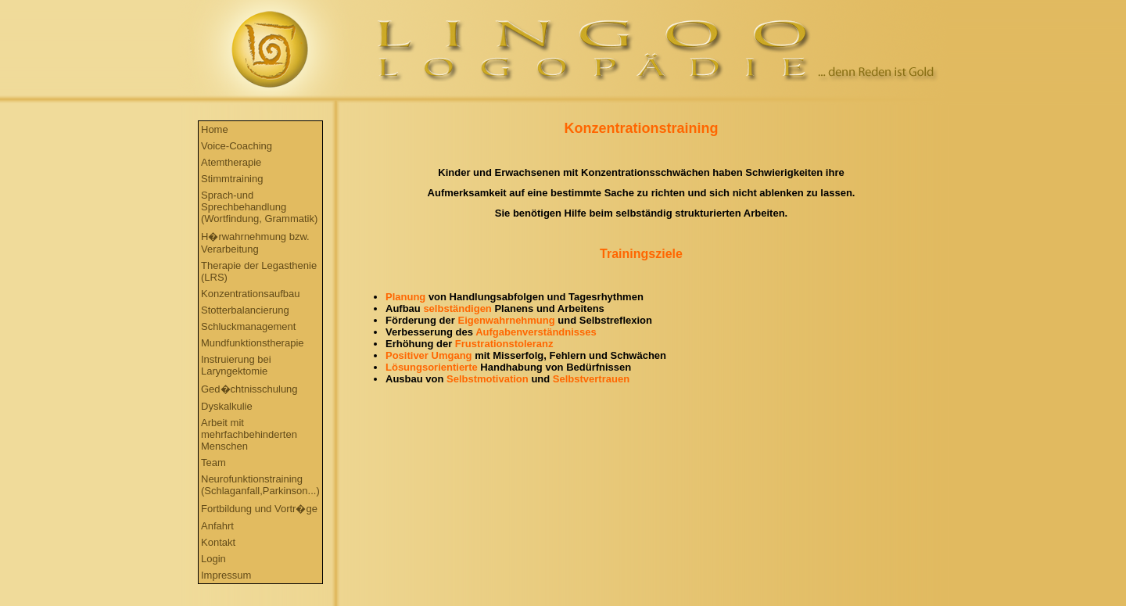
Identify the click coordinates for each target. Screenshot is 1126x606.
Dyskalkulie (227, 406)
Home (214, 129)
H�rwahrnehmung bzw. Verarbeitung (255, 243)
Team (213, 462)
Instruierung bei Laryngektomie (236, 365)
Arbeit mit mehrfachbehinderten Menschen (249, 434)
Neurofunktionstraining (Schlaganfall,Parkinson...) (260, 485)
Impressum (226, 575)
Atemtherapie (231, 162)
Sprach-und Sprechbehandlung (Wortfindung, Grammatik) (259, 206)
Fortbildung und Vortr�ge (259, 509)
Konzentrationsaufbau (250, 293)
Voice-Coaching (236, 146)
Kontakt (218, 542)
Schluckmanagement (248, 326)
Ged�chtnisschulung (249, 389)
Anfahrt (217, 526)
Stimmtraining (232, 179)
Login (213, 559)
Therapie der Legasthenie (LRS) (259, 271)
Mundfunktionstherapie (252, 343)
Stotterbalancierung (245, 310)
